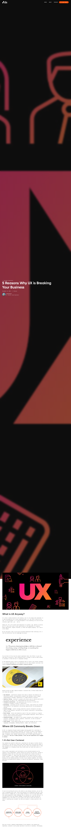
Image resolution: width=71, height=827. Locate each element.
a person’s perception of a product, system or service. (19, 664)
